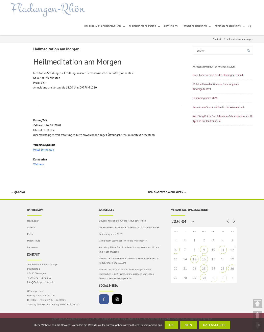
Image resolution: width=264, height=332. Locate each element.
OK (171, 325)
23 (204, 268)
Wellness (38, 164)
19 (232, 259)
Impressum (32, 247)
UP (257, 315)
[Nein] (259, 325)
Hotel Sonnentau (43, 149)
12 (232, 250)
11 (222, 250)
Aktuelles (170, 26)
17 (213, 259)
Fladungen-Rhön (48, 8)
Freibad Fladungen (228, 26)
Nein (188, 325)
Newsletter (33, 220)
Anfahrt (31, 227)
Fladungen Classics (142, 26)
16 (204, 259)
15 (194, 259)
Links (30, 233)
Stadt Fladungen (195, 26)
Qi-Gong (18, 192)
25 (222, 268)
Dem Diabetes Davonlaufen (167, 192)
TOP (257, 303)
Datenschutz (33, 240)
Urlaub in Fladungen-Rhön (102, 26)
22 (194, 268)
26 (232, 268)
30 (204, 278)
